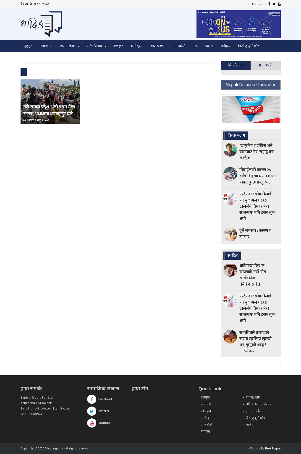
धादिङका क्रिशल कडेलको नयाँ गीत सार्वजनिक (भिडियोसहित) (252, 275)
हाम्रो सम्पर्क (253, 411)
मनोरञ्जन (136, 46)
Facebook (100, 399)
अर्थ (195, 46)
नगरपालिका (67, 46)
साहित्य (225, 46)
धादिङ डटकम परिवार (259, 404)
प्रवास (209, 46)
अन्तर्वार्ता (179, 46)
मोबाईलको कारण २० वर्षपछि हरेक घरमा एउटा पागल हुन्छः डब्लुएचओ (257, 176)
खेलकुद (118, 46)
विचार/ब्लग (157, 46)
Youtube (99, 423)
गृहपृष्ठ (28, 46)
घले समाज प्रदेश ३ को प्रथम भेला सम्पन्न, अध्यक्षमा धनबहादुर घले (49, 110)
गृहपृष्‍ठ (205, 397)
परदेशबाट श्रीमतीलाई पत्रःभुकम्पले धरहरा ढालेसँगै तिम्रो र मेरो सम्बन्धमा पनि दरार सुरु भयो (257, 206)
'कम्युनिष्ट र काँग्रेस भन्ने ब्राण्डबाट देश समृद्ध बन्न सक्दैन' (256, 152)
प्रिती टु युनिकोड (248, 46)
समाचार (45, 46)
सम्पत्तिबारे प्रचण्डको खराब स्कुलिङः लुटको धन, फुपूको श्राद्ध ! (255, 339)
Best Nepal (273, 448)
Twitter (98, 411)
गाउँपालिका (94, 46)
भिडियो (250, 425)
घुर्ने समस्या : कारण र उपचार (255, 233)
